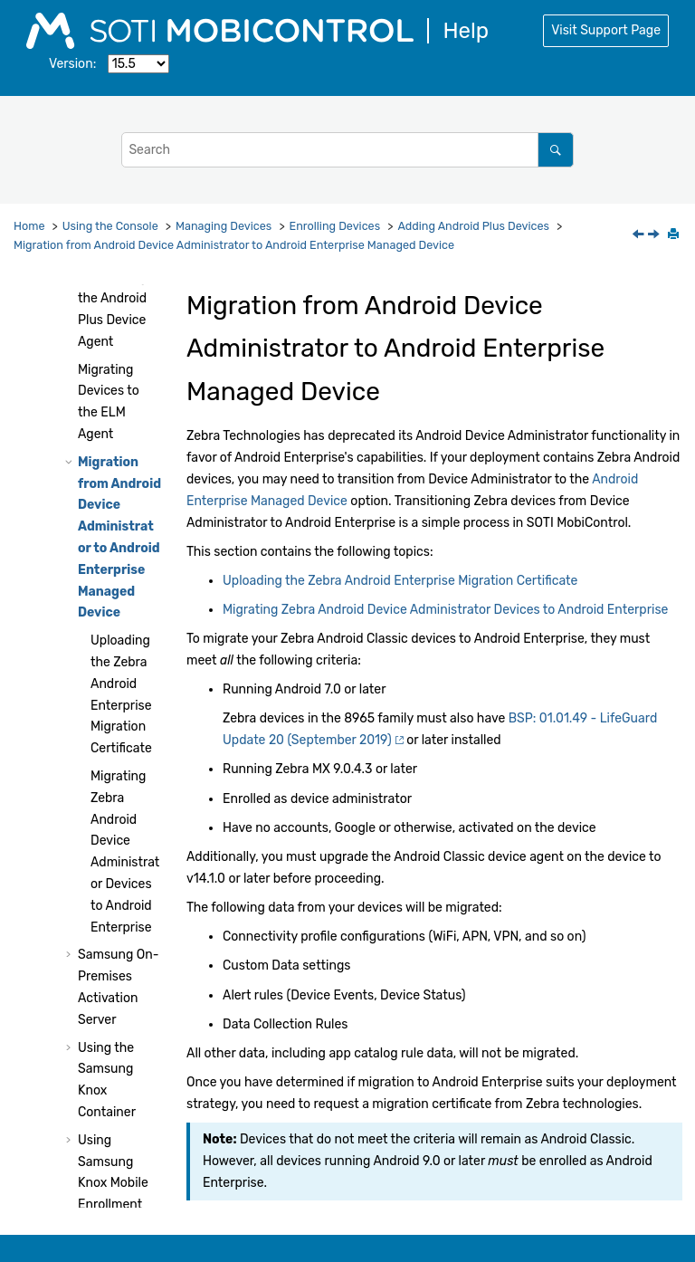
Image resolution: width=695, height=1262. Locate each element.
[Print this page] (675, 235)
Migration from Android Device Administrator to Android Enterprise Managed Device (234, 245)
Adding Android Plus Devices (473, 226)
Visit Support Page (606, 30)
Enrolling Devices (335, 226)
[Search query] (347, 149)
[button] (70, 370)
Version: (72, 64)
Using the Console (110, 226)
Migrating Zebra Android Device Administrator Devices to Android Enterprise (445, 609)
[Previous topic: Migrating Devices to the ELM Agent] (639, 236)
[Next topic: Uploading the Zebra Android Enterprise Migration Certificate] (655, 236)
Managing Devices (223, 226)
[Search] (555, 149)
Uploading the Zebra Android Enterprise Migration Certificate (400, 580)
